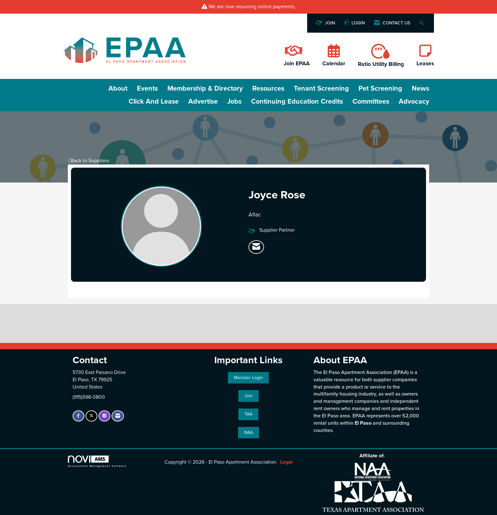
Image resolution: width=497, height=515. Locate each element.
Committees (370, 101)
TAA (248, 414)
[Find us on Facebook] (78, 416)
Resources (268, 88)
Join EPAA (297, 63)
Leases (425, 63)
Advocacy (414, 101)
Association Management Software (97, 461)
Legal (286, 462)
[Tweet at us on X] (91, 416)
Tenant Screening (321, 88)
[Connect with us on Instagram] (104, 416)
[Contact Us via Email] (118, 416)
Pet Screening (380, 88)
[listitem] (256, 247)
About (117, 88)
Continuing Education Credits (297, 101)
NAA (248, 432)
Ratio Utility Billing (381, 64)
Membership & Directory (205, 88)
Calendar (333, 63)
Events (147, 88)
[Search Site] (422, 23)
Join (248, 395)
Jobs (234, 101)
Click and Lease (154, 101)
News (420, 88)
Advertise (203, 101)
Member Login (248, 377)
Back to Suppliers (88, 161)
